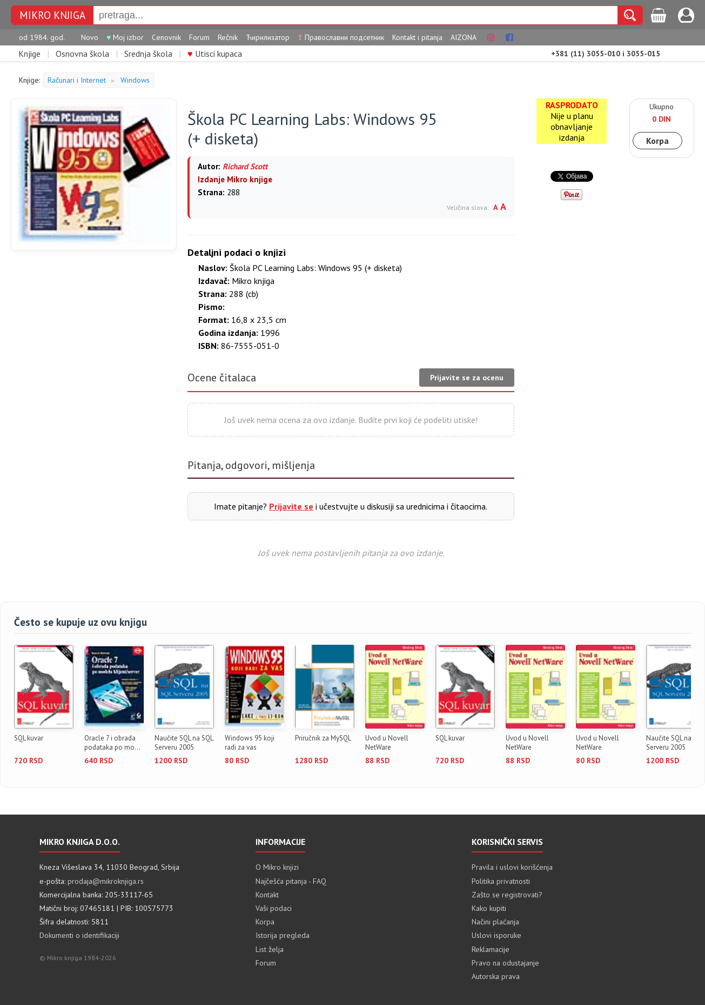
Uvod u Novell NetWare (386, 743)
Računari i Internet (77, 80)
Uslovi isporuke (496, 935)
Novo (89, 37)
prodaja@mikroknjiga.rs (106, 881)
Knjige (29, 53)
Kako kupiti (489, 908)
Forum (199, 37)
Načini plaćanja (495, 922)
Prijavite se (291, 506)
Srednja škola (148, 53)
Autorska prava (496, 976)
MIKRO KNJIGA (52, 15)
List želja (270, 949)
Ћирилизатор (268, 37)
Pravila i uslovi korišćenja (512, 867)
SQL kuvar (28, 738)
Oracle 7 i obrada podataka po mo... (112, 743)
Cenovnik (166, 37)
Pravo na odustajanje (505, 963)
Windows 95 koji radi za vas (249, 743)
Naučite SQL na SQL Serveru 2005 (184, 743)
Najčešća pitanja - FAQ (291, 881)
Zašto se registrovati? (507, 895)
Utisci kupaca (214, 53)
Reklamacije (490, 949)
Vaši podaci (274, 908)
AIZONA (463, 37)
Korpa (657, 140)
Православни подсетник (341, 37)
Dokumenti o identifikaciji (79, 935)
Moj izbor (125, 37)
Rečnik (228, 37)
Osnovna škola (82, 53)
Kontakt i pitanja (417, 37)
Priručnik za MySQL (323, 738)
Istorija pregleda (283, 935)
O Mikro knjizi (277, 867)
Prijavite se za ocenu (466, 377)
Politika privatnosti (501, 881)
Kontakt (267, 895)
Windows (135, 80)
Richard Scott (245, 166)
